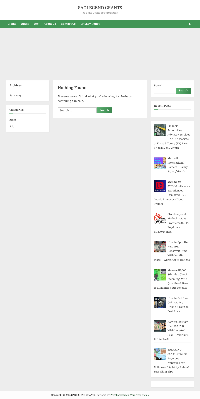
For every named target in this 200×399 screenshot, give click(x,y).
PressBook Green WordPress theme (129, 395)
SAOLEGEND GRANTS (100, 7)
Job (36, 23)
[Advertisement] (100, 53)
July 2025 (15, 95)
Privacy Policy (90, 23)
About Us (50, 23)
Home (12, 23)
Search (158, 85)
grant (25, 23)
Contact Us (68, 23)
